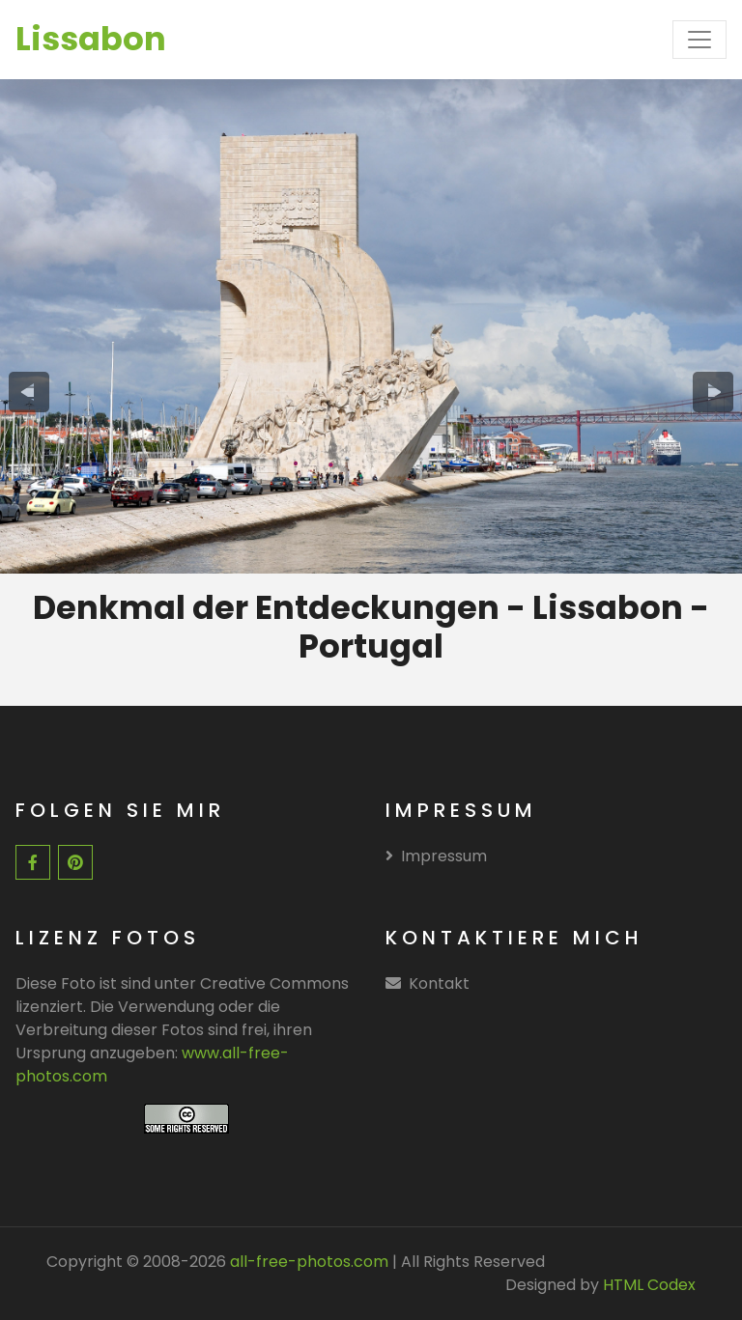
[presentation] (29, 392)
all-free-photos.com (307, 1261)
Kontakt (439, 983)
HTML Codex (649, 1285)
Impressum (436, 856)
